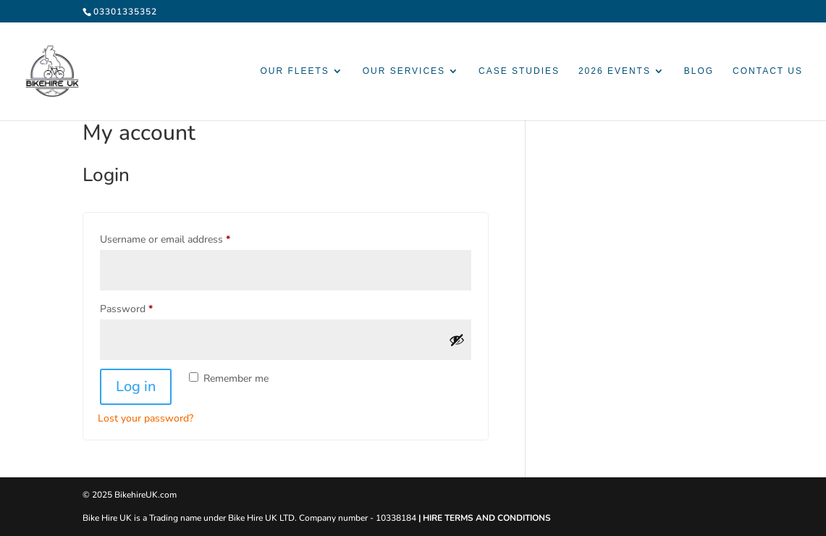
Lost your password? (145, 418)
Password (146, 307)
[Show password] (457, 340)
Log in (136, 386)
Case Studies (519, 71)
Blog (699, 71)
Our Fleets (294, 71)
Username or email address (184, 238)
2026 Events (614, 71)
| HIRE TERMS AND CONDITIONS (484, 518)
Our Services (404, 71)
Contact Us (768, 71)
